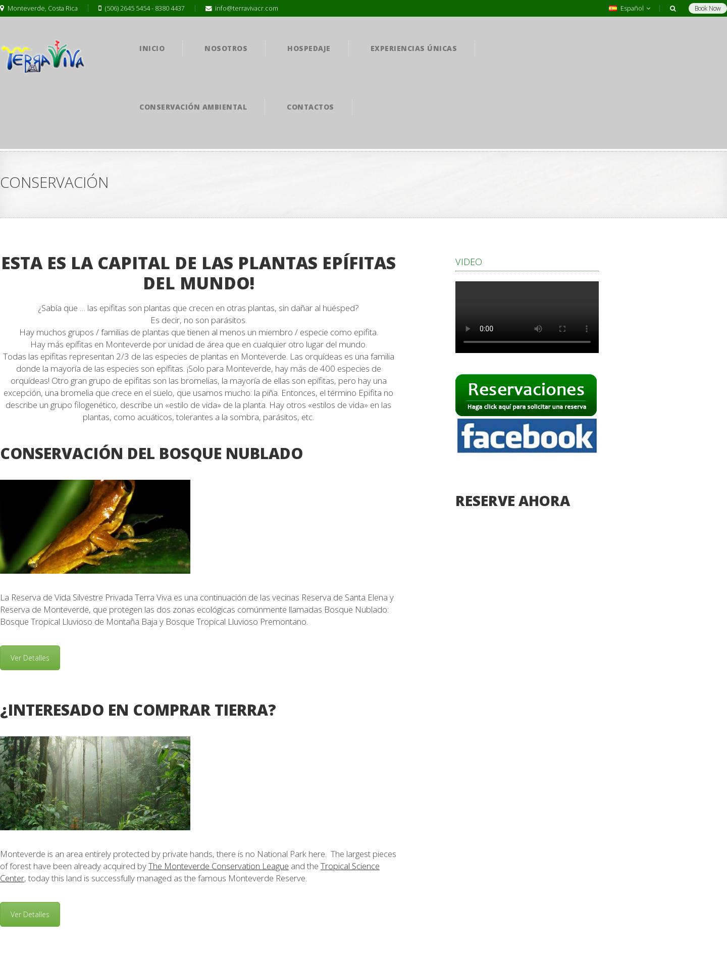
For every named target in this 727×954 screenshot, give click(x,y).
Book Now (708, 8)
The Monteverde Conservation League (218, 866)
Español (629, 8)
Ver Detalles (30, 658)
